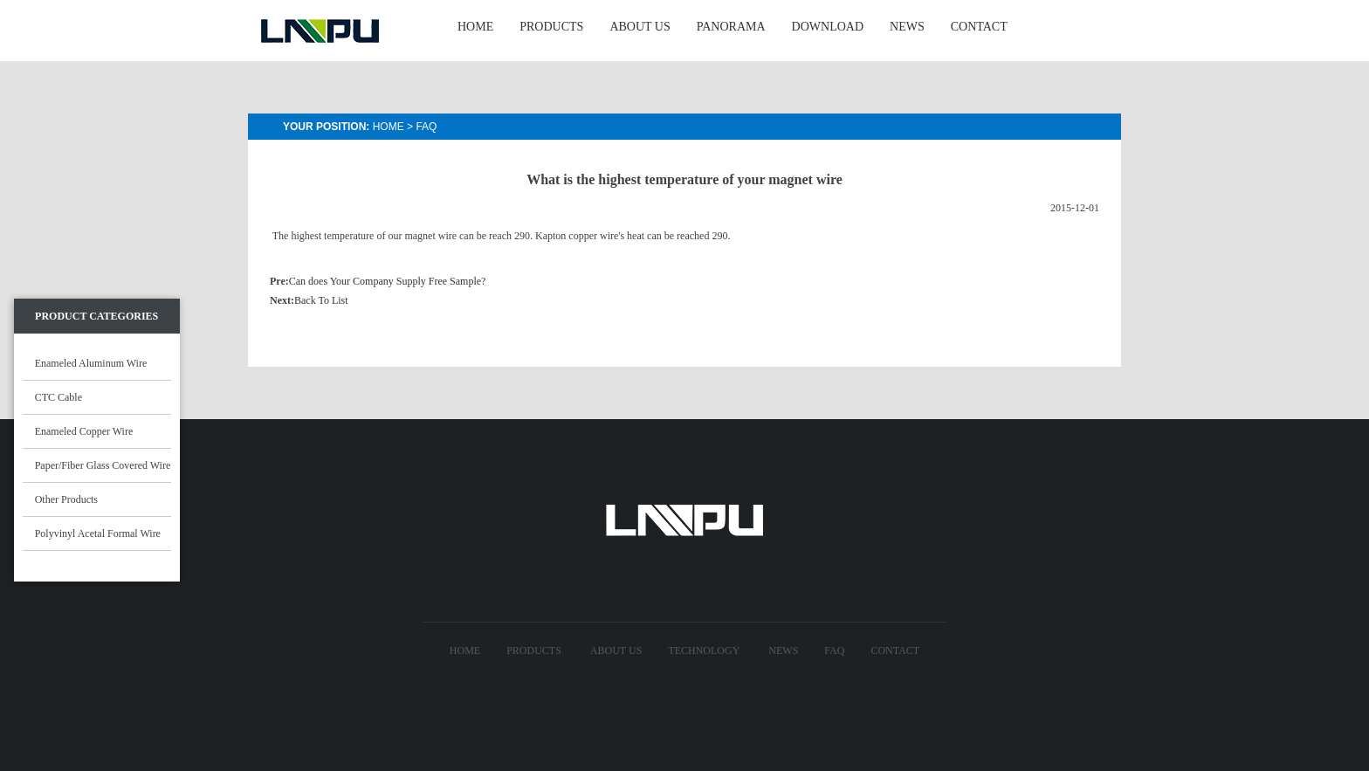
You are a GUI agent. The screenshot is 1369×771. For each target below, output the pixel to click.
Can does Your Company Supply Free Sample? (387, 281)
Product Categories (96, 316)
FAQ (834, 650)
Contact (894, 650)
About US (616, 650)
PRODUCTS (551, 26)
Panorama (731, 26)
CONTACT (979, 26)
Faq (426, 126)
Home (388, 126)
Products (533, 650)
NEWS (907, 26)
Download (827, 26)
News (783, 650)
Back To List (321, 300)
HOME (475, 26)
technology (704, 650)
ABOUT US (639, 26)
